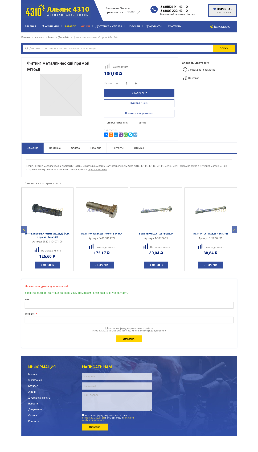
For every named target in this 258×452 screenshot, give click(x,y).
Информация (42, 367)
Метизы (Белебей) (58, 37)
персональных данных (103, 331)
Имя (27, 299)
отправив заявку (35, 169)
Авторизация (222, 26)
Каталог (39, 37)
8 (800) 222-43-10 (174, 11)
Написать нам (97, 367)
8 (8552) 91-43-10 (174, 7)
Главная (26, 37)
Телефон (31, 314)
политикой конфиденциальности (149, 331)
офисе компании (97, 169)
